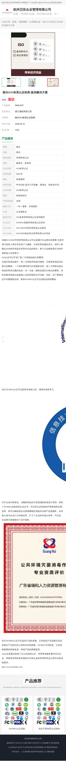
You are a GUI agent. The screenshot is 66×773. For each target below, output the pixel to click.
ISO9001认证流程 (17, 728)
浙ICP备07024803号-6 (32, 743)
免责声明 (33, 752)
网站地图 (50, 752)
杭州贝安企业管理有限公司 (35, 747)
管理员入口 (42, 752)
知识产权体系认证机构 (49, 728)
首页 (14, 22)
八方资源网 (25, 752)
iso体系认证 (35, 22)
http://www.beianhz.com (12, 667)
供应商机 (23, 22)
